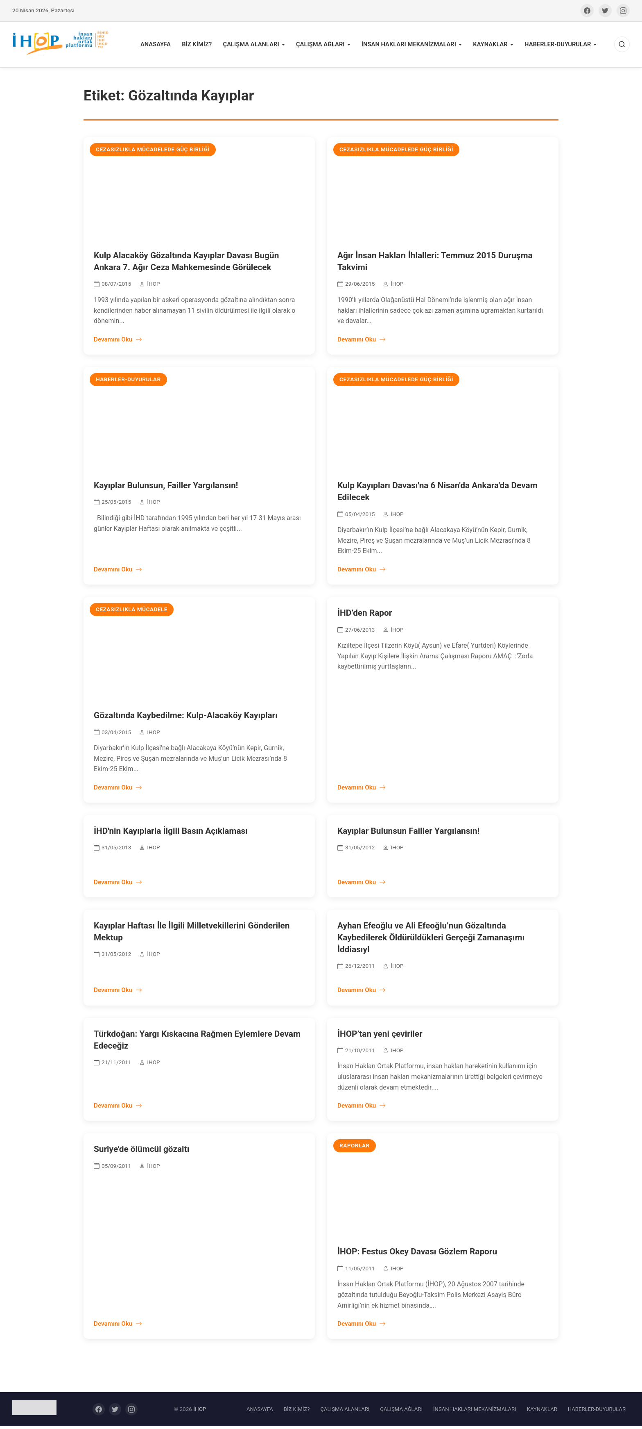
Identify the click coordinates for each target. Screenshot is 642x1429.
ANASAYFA (167, 45)
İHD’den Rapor (364, 616)
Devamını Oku (118, 342)
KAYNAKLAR (493, 45)
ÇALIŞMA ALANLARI (260, 45)
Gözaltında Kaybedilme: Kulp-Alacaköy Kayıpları (186, 718)
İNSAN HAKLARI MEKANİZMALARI (414, 45)
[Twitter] (605, 10)
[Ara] (622, 46)
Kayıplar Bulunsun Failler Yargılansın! (408, 834)
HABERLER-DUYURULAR (559, 45)
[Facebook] (587, 10)
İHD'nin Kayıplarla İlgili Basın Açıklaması (171, 834)
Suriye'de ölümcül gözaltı (141, 1152)
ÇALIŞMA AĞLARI (327, 45)
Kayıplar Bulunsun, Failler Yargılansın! (166, 488)
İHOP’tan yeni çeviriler (380, 1036)
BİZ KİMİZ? (207, 45)
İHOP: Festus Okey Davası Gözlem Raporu (417, 1254)
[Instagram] (623, 10)
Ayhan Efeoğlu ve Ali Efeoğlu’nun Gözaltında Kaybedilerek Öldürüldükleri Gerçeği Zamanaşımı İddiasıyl (430, 940)
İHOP (199, 1412)
